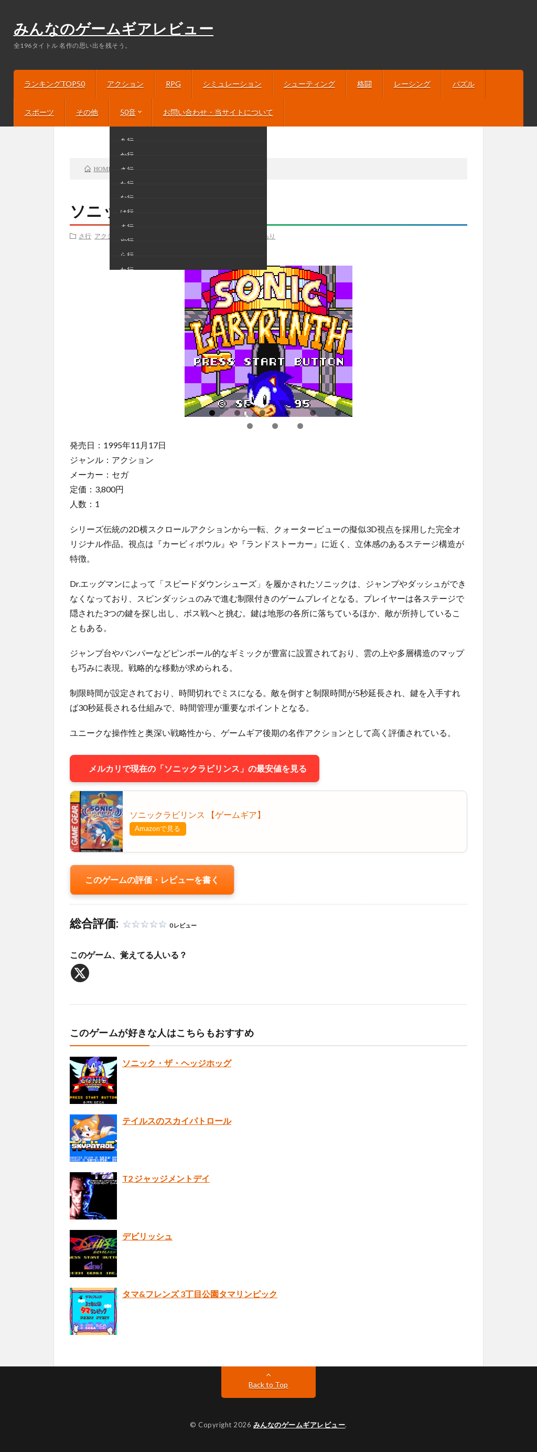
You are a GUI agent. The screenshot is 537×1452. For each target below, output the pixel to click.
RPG (173, 83)
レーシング (412, 83)
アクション (125, 83)
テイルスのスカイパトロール (176, 1120)
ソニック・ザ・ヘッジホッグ (176, 1063)
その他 (87, 112)
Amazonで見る (157, 828)
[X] (80, 973)
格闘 (364, 83)
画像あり (232, 236)
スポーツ (39, 112)
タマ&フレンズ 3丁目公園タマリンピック (199, 1294)
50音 (128, 112)
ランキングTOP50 (54, 83)
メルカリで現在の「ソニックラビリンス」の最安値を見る (194, 768)
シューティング (309, 83)
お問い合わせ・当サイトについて (218, 112)
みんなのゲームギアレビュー (114, 30)
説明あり (262, 236)
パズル (464, 83)
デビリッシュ (147, 1236)
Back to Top (268, 1384)
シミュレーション (232, 83)
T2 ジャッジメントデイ (166, 1178)
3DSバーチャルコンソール (179, 236)
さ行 (85, 236)
